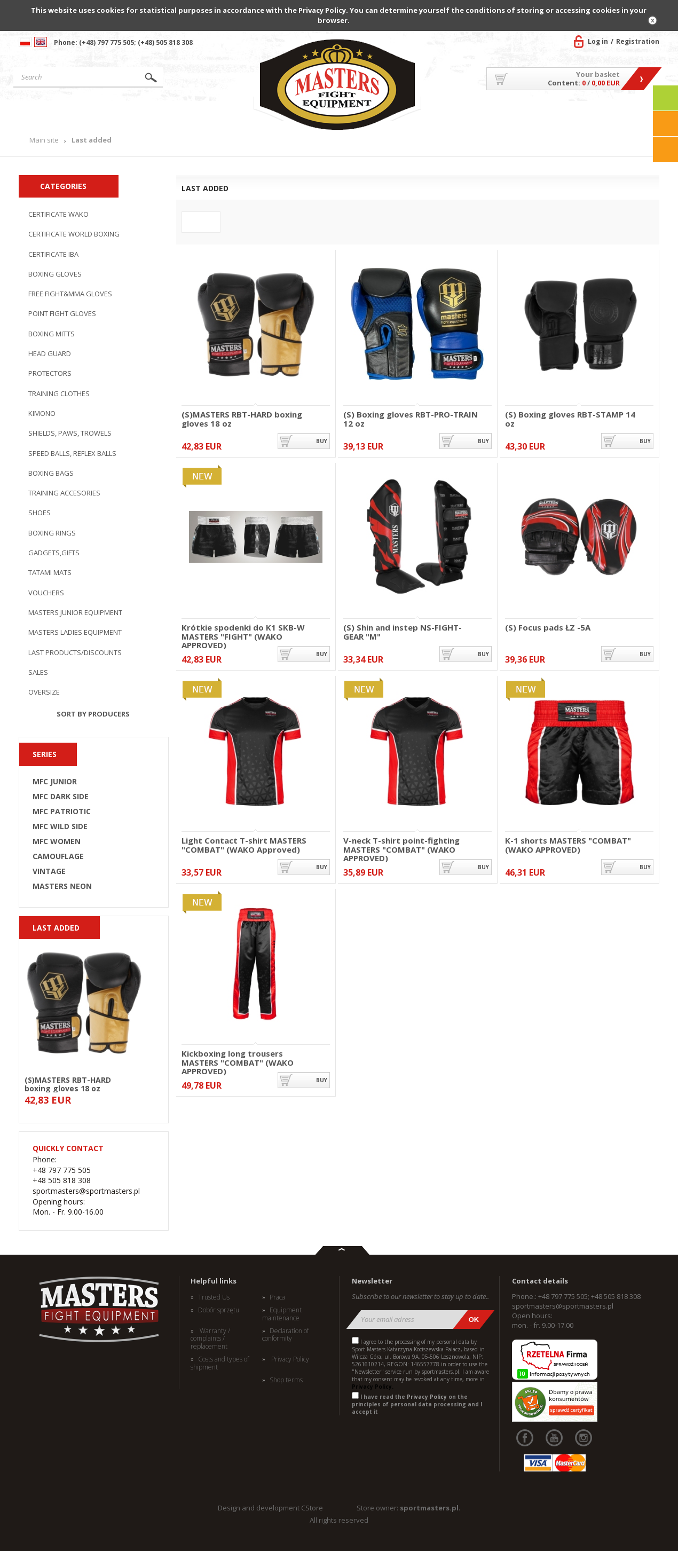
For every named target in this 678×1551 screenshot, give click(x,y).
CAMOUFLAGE (58, 856)
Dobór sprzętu (218, 1310)
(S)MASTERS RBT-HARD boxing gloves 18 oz (68, 1083)
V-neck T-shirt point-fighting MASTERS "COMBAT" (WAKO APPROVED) (401, 845)
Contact (635, 114)
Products (154, 114)
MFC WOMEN (57, 841)
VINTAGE (49, 871)
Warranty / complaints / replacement (210, 1338)
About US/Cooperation (480, 114)
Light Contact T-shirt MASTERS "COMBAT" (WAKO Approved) (244, 845)
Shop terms (286, 1380)
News (228, 114)
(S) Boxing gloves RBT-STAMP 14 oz (570, 419)
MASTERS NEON (62, 886)
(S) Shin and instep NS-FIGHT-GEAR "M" (402, 632)
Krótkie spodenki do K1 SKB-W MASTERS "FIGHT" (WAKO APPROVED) (243, 632)
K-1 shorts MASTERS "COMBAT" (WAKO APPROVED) (568, 845)
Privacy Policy (289, 1359)
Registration (637, 41)
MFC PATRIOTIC (62, 811)
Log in (598, 41)
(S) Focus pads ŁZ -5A (547, 628)
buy (321, 441)
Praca (277, 1297)
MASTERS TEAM (574, 114)
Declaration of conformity (285, 1335)
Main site (63, 114)
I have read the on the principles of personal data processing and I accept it (417, 1404)
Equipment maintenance (282, 1314)
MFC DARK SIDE (61, 796)
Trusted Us (214, 1297)
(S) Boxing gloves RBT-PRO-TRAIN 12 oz (410, 419)
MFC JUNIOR (55, 781)
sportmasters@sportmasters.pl (562, 1306)
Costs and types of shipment (220, 1363)
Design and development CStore (270, 1508)
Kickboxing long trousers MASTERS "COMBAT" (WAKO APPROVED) (238, 1058)
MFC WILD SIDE (60, 826)
